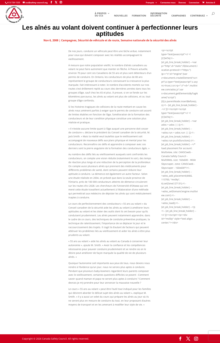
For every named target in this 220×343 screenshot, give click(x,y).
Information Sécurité (158, 14)
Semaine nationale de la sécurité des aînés (148, 40)
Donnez (182, 3)
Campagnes (178, 15)
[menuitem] (151, 3)
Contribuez (197, 15)
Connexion (194, 3)
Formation (139, 15)
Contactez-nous (168, 3)
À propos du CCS (100, 14)
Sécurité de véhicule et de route (98, 40)
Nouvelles (121, 15)
